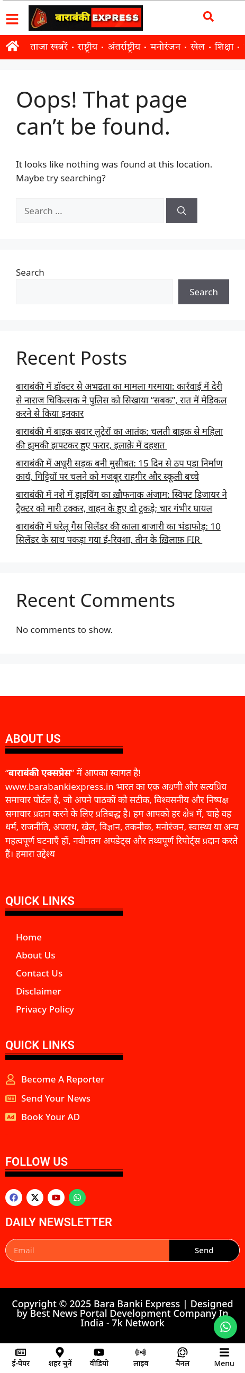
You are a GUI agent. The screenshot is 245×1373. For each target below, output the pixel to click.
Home (29, 937)
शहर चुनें (59, 1363)
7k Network (138, 1322)
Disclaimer (38, 991)
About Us (35, 955)
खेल (197, 47)
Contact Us (39, 973)
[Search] (181, 211)
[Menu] (224, 1352)
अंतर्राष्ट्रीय (123, 47)
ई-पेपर (21, 1363)
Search (30, 272)
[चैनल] (182, 1352)
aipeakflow (6, 1134)
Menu (224, 1363)
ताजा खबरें (48, 47)
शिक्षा (224, 47)
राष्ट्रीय (88, 47)
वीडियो (99, 1363)
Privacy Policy (45, 1009)
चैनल (182, 1363)
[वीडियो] (99, 1352)
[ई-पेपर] (20, 1352)
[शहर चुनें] (60, 1352)
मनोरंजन (165, 47)
